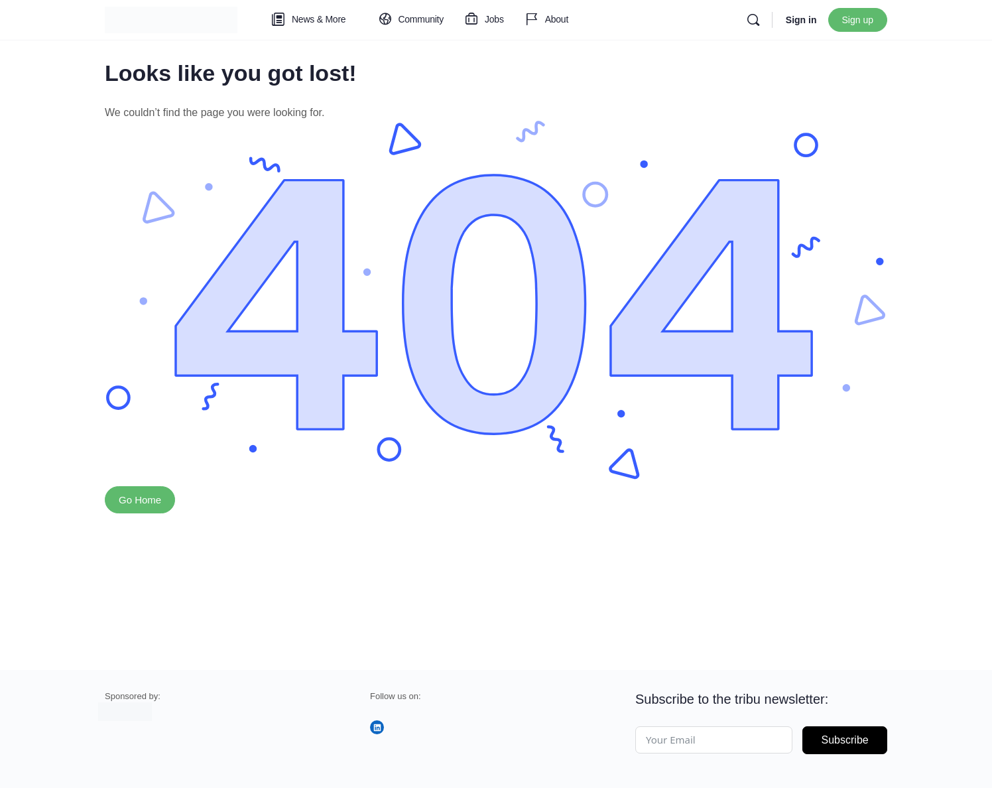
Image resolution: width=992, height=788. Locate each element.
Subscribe (845, 740)
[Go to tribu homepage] (171, 18)
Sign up (857, 20)
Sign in (801, 20)
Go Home (140, 499)
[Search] (753, 20)
